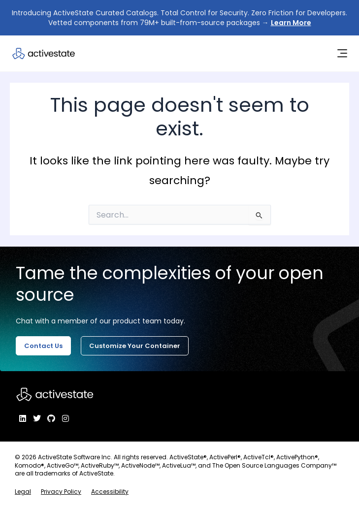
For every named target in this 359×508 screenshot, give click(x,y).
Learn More (291, 23)
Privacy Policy (61, 491)
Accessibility (110, 491)
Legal (23, 491)
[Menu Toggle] (342, 53)
